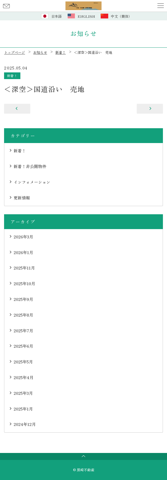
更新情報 (22, 198)
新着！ (12, 75)
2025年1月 (23, 409)
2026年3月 (23, 237)
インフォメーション (32, 182)
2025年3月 (23, 393)
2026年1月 (23, 252)
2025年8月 (23, 315)
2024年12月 (25, 424)
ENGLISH (86, 16)
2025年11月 (24, 268)
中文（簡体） (121, 16)
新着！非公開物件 (30, 166)
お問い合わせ (6, 6)
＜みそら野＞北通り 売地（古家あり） (150, 109)
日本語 (56, 16)
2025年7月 (23, 330)
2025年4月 (23, 377)
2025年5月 (23, 362)
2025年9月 (23, 299)
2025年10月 (24, 283)
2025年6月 (23, 346)
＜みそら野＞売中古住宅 (17, 109)
